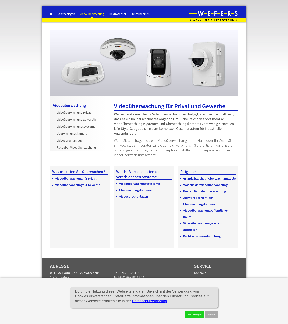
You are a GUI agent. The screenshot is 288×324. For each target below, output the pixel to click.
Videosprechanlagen (133, 196)
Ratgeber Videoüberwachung (76, 147)
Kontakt (200, 273)
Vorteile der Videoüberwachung (205, 185)
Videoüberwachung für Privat (76, 178)
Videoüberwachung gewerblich (77, 119)
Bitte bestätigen (194, 314)
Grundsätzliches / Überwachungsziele (209, 178)
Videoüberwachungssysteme (139, 184)
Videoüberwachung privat (74, 112)
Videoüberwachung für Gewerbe (77, 185)
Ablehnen (211, 314)
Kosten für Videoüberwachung (204, 191)
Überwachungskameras (135, 190)
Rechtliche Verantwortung (202, 236)
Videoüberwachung (69, 105)
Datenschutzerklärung (149, 301)
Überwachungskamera (72, 133)
